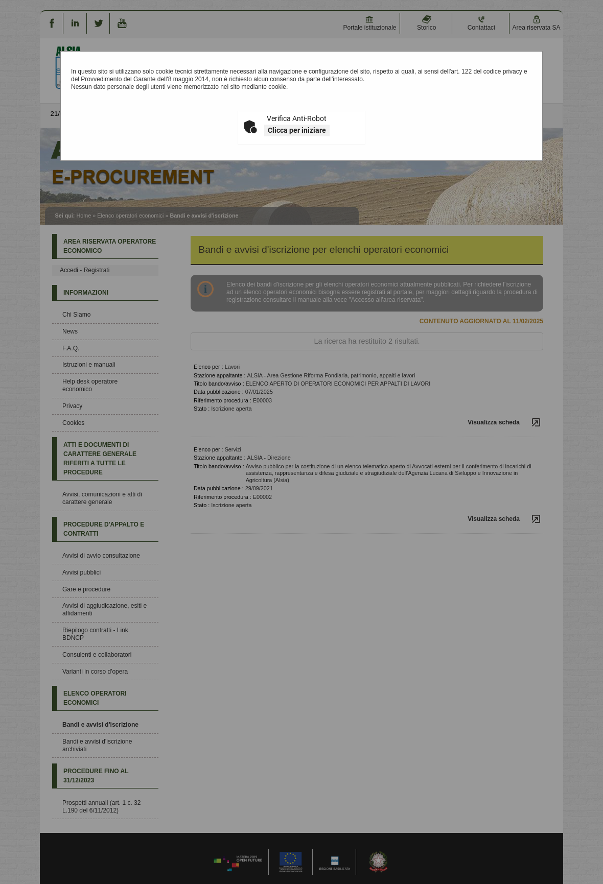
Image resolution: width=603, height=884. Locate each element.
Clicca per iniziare (297, 130)
